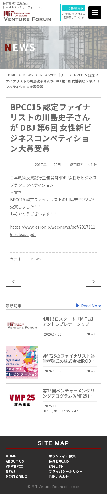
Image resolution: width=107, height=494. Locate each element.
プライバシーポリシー (66, 471)
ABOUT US (15, 461)
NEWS (36, 258)
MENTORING (16, 476)
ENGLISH (56, 466)
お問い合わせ (59, 476)
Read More (91, 306)
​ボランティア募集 (62, 455)
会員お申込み (59, 461)
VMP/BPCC (14, 466)
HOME (11, 455)
